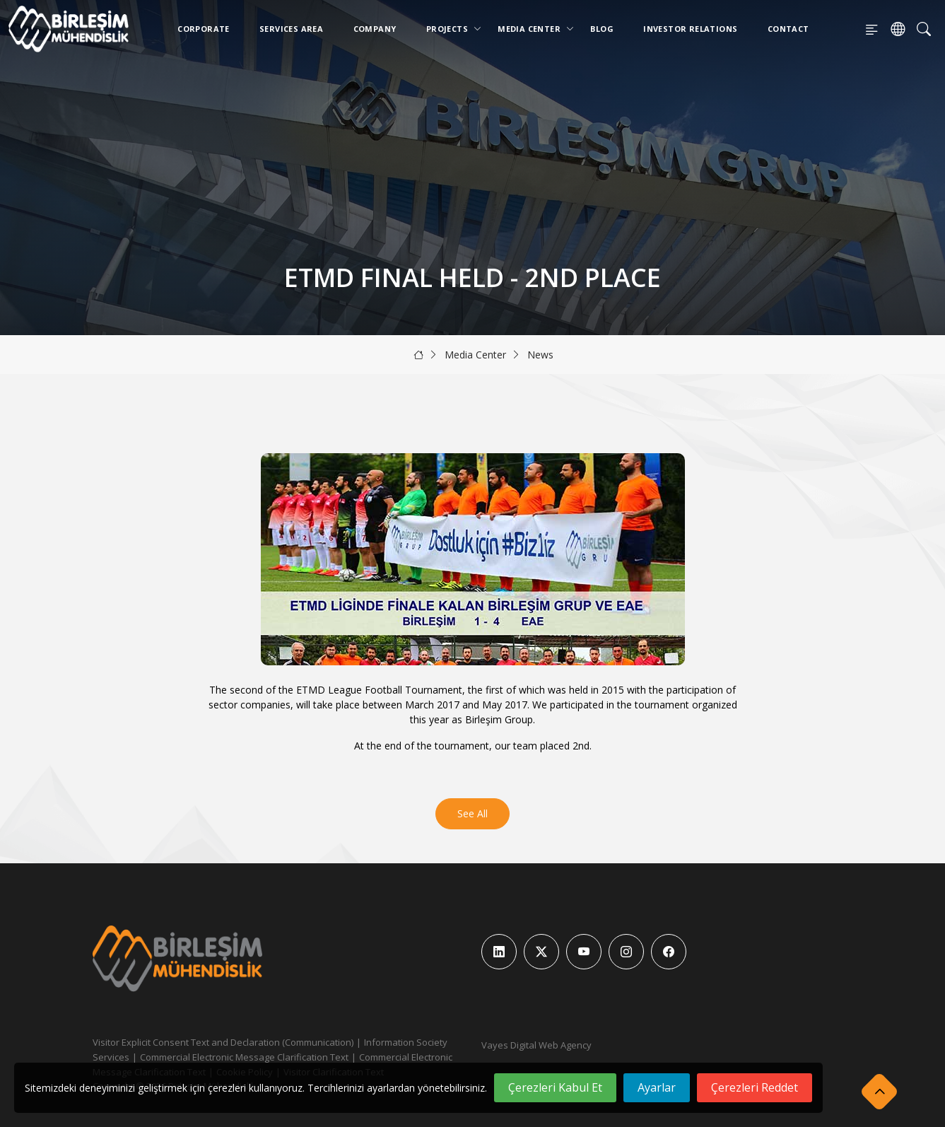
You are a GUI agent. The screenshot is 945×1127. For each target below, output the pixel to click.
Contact (788, 28)
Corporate (203, 28)
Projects (450, 28)
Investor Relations (690, 28)
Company (375, 28)
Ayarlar (657, 1087)
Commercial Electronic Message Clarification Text (244, 1057)
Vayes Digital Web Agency (536, 1045)
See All (472, 813)
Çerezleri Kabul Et (555, 1087)
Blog (602, 28)
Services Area (291, 28)
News (540, 354)
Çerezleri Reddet (754, 1087)
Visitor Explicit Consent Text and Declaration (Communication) (223, 1042)
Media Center (532, 28)
